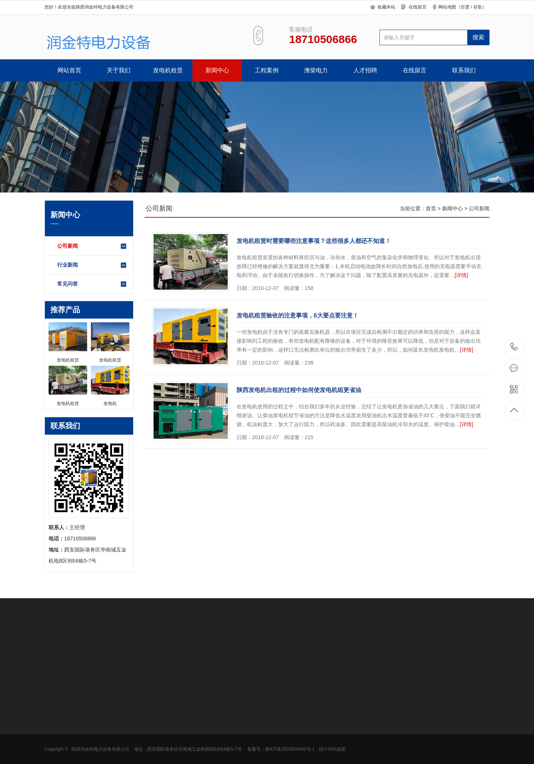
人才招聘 (365, 70)
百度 (465, 7)
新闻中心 (217, 70)
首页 (431, 208)
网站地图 (447, 7)
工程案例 (266, 70)
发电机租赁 (168, 70)
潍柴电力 (316, 70)
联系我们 (464, 70)
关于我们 (119, 70)
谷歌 (477, 7)
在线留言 (417, 7)
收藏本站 (386, 7)
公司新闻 (92, 246)
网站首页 (69, 70)
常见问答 (92, 284)
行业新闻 (92, 265)
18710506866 (514, 346)
